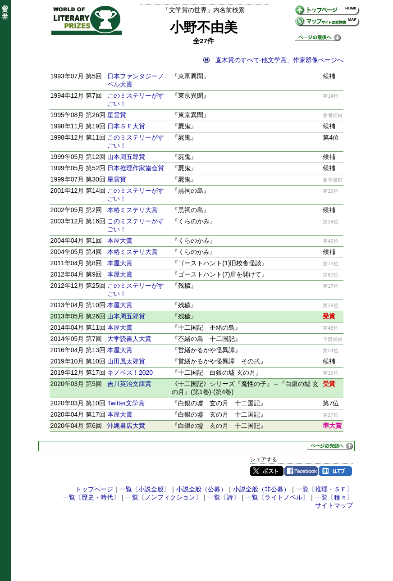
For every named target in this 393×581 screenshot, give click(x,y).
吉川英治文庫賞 (129, 383)
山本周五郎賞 (126, 156)
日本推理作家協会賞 (135, 168)
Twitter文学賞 (126, 403)
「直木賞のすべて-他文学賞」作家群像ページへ (276, 60)
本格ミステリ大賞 (132, 209)
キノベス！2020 (130, 372)
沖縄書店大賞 (126, 425)
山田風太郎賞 (126, 361)
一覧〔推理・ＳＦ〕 (324, 489)
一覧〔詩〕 (223, 497)
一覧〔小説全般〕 (144, 489)
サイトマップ (334, 505)
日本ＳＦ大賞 (126, 126)
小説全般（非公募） (261, 489)
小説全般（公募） (201, 489)
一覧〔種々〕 (334, 497)
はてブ (335, 471)
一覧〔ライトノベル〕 (277, 497)
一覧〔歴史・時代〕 (91, 497)
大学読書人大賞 (129, 338)
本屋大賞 (120, 240)
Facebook (301, 471)
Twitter (266, 471)
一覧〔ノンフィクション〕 (163, 497)
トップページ (94, 489)
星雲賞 (116, 114)
